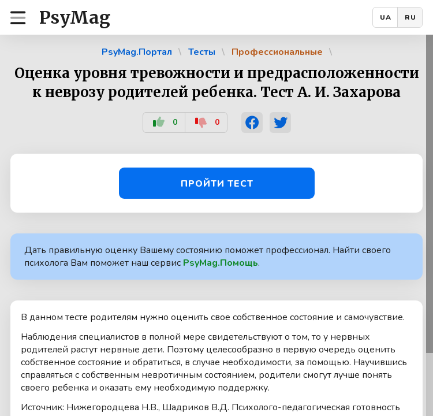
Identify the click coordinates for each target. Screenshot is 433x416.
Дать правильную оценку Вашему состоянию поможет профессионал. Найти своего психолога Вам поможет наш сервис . (207, 256)
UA (385, 17)
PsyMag (74, 17)
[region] (216, 225)
